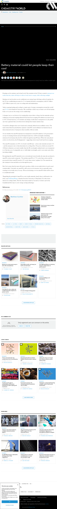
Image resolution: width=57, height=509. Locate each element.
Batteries (8, 223)
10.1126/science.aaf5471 (25, 190)
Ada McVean (25, 460)
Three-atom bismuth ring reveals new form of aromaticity (10, 358)
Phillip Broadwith (27, 294)
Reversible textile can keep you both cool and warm (28, 265)
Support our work (27, 499)
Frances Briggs (8, 435)
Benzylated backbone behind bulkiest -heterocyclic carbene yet (28, 359)
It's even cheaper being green (28, 290)
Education (47, 1)
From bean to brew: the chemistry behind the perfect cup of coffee (28, 384)
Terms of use (23, 491)
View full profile (10, 218)
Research (4, 262)
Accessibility (31, 491)
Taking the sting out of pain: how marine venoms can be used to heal (46, 359)
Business (23, 428)
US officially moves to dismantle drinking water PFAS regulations (10, 456)
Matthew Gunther (11, 72)
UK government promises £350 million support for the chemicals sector (28, 431)
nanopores (17, 226)
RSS (30, 483)
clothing (15, 223)
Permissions (37, 491)
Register (27, 326)
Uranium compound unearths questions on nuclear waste (46, 198)
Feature (22, 289)
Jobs (10, 12)
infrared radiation (39, 223)
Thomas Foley (8, 269)
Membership (53, 1)
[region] (9, 496)
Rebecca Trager (8, 460)
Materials (48, 223)
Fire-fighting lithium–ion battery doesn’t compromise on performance (47, 266)
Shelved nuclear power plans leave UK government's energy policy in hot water (46, 215)
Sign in (21, 326)
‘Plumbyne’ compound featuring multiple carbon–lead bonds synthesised (47, 384)
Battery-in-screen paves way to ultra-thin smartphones (9, 265)
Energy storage (28, 223)
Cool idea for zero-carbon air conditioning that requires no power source (9, 291)
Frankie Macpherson (47, 435)
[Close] (17, 484)
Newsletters (5, 12)
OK (9, 501)
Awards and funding (41, 497)
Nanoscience (26, 226)
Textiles (33, 226)
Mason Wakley (8, 362)
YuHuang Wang (13, 178)
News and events (24, 497)
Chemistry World (46, 363)
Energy (21, 223)
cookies (47, 504)
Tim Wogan (25, 269)
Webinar (41, 356)
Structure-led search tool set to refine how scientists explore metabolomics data (47, 456)
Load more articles (28, 302)
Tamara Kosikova (27, 363)
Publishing (42, 1)
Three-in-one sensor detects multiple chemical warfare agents (9, 431)
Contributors (25, 483)
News (2, 26)
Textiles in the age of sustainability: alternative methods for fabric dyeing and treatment (9, 384)
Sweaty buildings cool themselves (44, 278)
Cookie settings (10, 505)
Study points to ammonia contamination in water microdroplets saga (27, 456)
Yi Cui (7, 109)
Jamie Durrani (45, 270)
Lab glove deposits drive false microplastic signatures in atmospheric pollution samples (46, 431)
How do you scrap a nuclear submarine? (47, 206)
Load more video (28, 397)
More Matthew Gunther (37, 192)
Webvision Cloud (31, 507)
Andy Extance (45, 282)
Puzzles (21, 12)
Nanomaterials (9, 226)
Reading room (15, 12)
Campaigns (32, 497)
